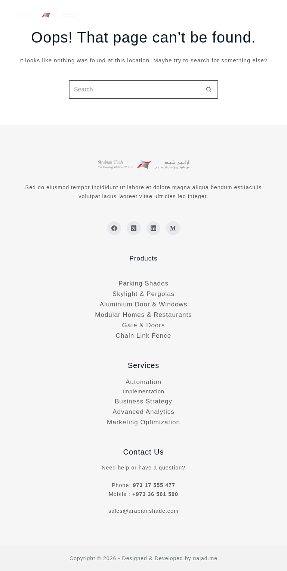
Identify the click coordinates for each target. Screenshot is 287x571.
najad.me (205, 558)
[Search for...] (134, 89)
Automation (143, 382)
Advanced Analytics (143, 411)
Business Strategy (143, 401)
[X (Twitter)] (134, 228)
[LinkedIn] (153, 228)
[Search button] (209, 89)
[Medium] (173, 228)
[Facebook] (114, 228)
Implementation (143, 391)
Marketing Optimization (143, 422)
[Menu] (269, 15)
